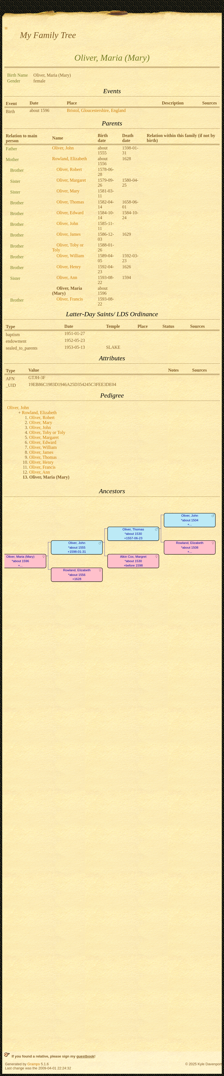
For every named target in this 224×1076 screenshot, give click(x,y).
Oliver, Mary (68, 191)
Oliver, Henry (69, 266)
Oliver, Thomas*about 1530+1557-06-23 (133, 533)
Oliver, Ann (67, 277)
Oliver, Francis (70, 299)
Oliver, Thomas (70, 202)
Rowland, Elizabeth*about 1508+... (189, 547)
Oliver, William (70, 255)
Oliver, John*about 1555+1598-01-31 (77, 547)
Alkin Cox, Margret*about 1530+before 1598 (133, 561)
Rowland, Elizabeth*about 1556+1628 (76, 574)
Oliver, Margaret (71, 180)
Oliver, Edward (70, 212)
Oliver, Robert (69, 169)
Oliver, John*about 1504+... (189, 520)
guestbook (85, 1056)
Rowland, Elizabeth (69, 158)
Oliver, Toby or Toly (47, 432)
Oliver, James (69, 234)
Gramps (33, 1064)
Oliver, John (63, 148)
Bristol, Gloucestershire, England (96, 110)
